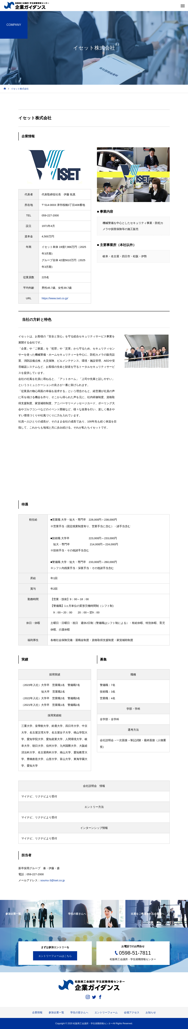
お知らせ (151, 1012)
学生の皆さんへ (79, 1012)
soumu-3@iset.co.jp (52, 880)
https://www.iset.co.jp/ (55, 298)
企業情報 (37, 1012)
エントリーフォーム (106, 1012)
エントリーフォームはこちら (55, 955)
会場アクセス (131, 1012)
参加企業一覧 (56, 1012)
